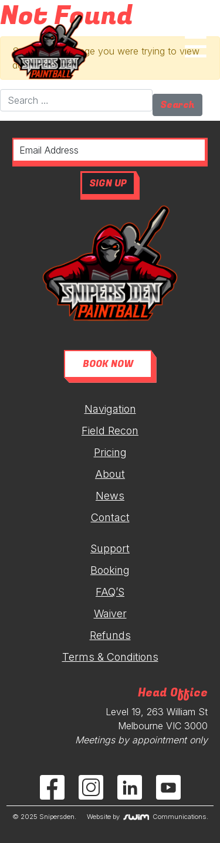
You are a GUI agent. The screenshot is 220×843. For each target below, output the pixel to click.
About (110, 474)
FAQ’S (110, 592)
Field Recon (110, 430)
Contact (110, 517)
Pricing (110, 452)
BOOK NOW (108, 364)
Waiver (110, 613)
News (110, 496)
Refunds (110, 635)
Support (110, 548)
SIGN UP (108, 183)
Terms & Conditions (110, 657)
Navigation (110, 409)
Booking (110, 570)
